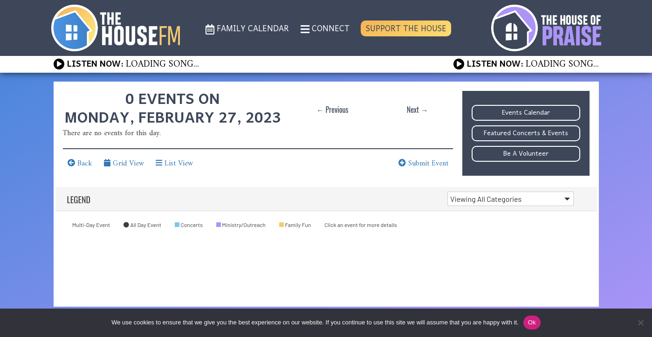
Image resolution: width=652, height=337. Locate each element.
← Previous (332, 109)
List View (174, 163)
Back (80, 163)
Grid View (124, 163)
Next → (417, 109)
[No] (640, 322)
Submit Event (423, 163)
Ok (532, 322)
